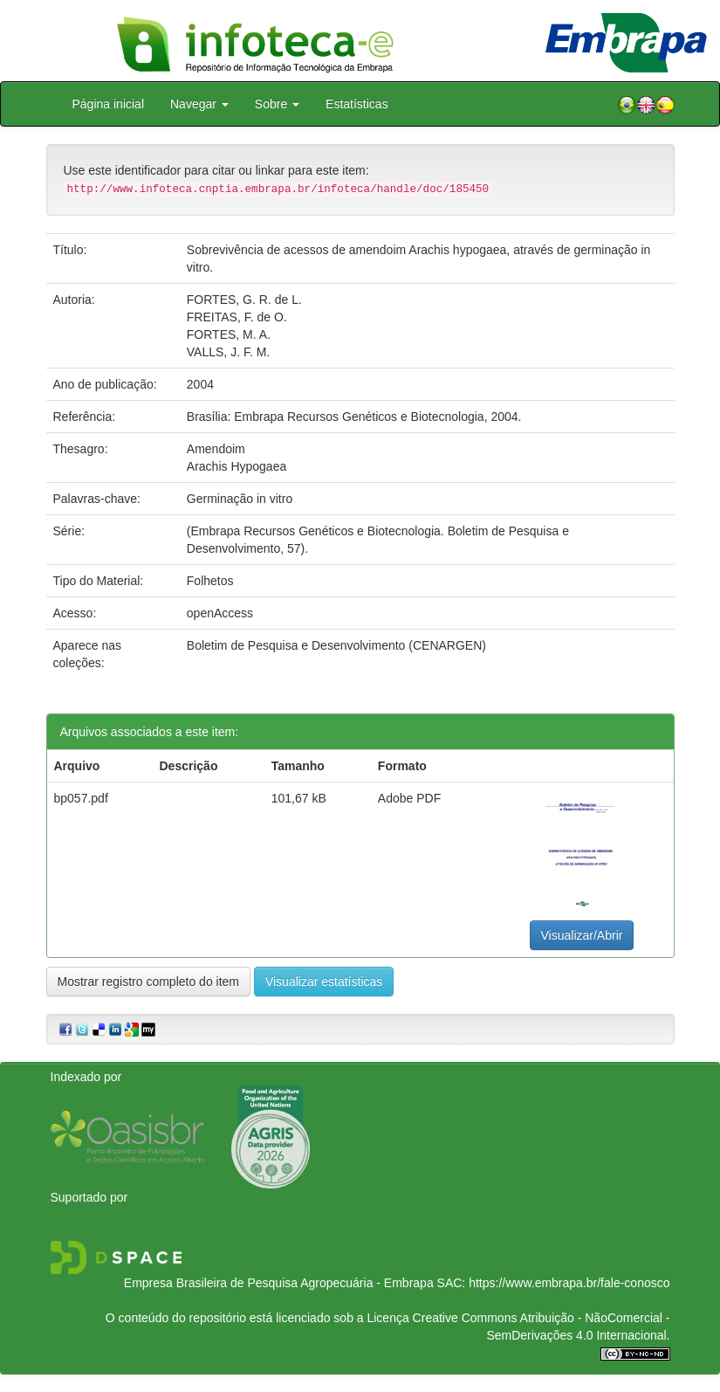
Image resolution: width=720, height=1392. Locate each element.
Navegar (199, 104)
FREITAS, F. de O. (237, 317)
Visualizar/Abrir (582, 935)
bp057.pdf (81, 798)
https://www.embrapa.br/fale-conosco (569, 1283)
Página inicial (108, 104)
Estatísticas (357, 104)
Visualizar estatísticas (323, 982)
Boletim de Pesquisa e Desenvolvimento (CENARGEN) (336, 645)
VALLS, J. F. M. (228, 352)
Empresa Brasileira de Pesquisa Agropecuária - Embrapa (279, 1283)
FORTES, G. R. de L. (244, 300)
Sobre (277, 104)
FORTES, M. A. (229, 334)
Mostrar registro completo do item (149, 982)
